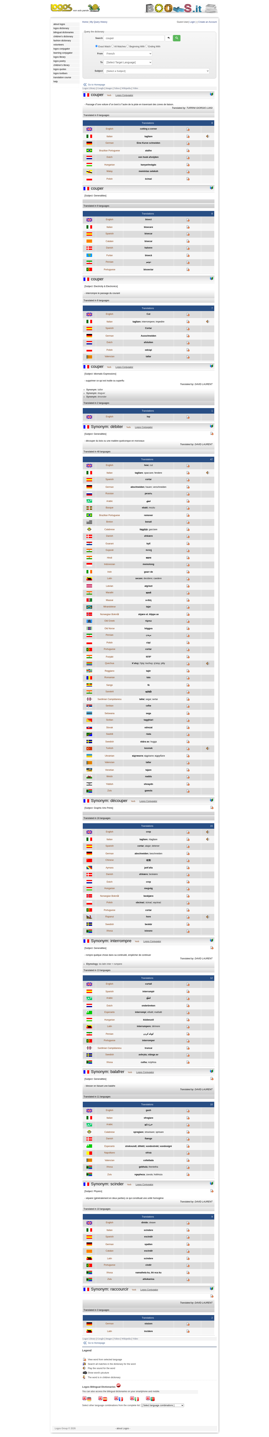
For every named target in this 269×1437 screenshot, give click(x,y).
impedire (160, 321)
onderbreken (148, 1005)
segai (148, 699)
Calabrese (109, 529)
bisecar (148, 233)
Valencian (109, 356)
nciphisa (152, 1062)
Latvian (109, 586)
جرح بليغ (148, 1124)
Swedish (109, 741)
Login (192, 22)
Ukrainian (109, 756)
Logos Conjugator (124, 95)
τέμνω (148, 621)
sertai (155, 699)
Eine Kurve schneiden (148, 143)
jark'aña (148, 867)
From (100, 53)
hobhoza (158, 1174)
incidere (148, 1331)
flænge (148, 1138)
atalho (148, 150)
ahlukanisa (148, 1279)
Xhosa (109, 931)
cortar (148, 479)
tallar (148, 356)
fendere (158, 473)
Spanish (110, 233)
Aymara (109, 867)
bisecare (148, 227)
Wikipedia (126, 88)
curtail (148, 984)
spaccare (148, 473)
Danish (109, 247)
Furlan (109, 255)
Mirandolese (109, 606)
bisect (148, 219)
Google (100, 88)
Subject (99, 71)
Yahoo (117, 88)
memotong (148, 564)
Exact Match (103, 46)
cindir (148, 1265)
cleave (152, 1222)
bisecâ (148, 255)
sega (148, 713)
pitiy (163, 663)
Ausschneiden (148, 336)
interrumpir (148, 991)
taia (148, 677)
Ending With (152, 46)
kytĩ (148, 543)
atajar (148, 846)
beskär (148, 924)
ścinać (148, 179)
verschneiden (159, 487)
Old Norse (109, 628)
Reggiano (109, 671)
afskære (148, 536)
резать (148, 493)
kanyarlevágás (148, 164)
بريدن (148, 635)
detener (156, 846)
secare (138, 578)
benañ (148, 522)
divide (144, 1222)
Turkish (109, 748)
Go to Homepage (96, 84)
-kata (148, 734)
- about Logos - (122, 1428)
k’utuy (135, 663)
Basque (109, 507)
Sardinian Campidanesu (109, 699)
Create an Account (207, 22)
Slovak (109, 727)
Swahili (109, 734)
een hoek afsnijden (148, 157)
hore (148, 916)
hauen (149, 487)
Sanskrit (110, 691)
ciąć (148, 642)
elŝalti (150, 1012)
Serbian (109, 705)
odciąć (148, 350)
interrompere (148, 321)
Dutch (109, 157)
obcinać (140, 902)
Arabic (109, 501)
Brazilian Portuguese (109, 150)
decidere (148, 578)
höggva (148, 628)
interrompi (140, 1012)
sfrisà (148, 1152)
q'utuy (157, 663)
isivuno (148, 931)
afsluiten (148, 342)
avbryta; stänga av (148, 1054)
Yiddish (109, 784)
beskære (153, 874)
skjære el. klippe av (148, 614)
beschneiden (156, 853)
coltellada (148, 1160)
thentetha (153, 1167)
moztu (152, 507)
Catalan (109, 241)
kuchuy (149, 663)
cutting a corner (148, 129)
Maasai (109, 600)
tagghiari (148, 720)
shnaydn (148, 784)
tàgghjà (144, 529)
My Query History (98, 22)
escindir (148, 1236)
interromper (148, 1040)
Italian (109, 136)
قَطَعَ (148, 998)
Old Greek (109, 621)
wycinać (157, 902)
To (101, 62)
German (110, 143)
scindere (148, 1230)
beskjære (148, 896)
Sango (109, 685)
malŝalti (158, 1012)
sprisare (160, 1132)
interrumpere (144, 1026)
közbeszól (148, 1020)
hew (146, 465)
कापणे (148, 593)
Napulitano (109, 1152)
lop (148, 416)
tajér (148, 671)
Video (135, 88)
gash (148, 1110)
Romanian (109, 677)
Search (99, 38)
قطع (148, 501)
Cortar (148, 328)
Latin (109, 578)
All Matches (118, 46)
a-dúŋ (148, 600)
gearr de (148, 572)
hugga (153, 741)
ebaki (145, 507)
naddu (148, 776)
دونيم (148, 262)
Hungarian (109, 164)
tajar (148, 606)
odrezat (148, 727)
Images (109, 88)
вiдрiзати (149, 756)
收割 (148, 860)
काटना (148, 558)
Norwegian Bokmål (109, 614)
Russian (110, 493)
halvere (148, 247)
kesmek (148, 748)
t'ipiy (142, 663)
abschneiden (137, 487)
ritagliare (153, 839)
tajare (148, 770)
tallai (141, 699)
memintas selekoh (148, 171)
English (109, 129)
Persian (109, 262)
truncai (148, 1048)
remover (148, 515)
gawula (148, 790)
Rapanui (109, 916)
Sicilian (109, 720)
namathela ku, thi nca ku (148, 1272)
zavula (149, 1174)
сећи (148, 705)
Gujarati (109, 550)
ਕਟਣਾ (148, 656)
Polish (109, 179)
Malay (109, 171)
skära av (144, 741)
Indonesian (109, 564)
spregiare (138, 1132)
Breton (109, 522)
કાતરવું (148, 550)
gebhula (143, 1167)
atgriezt (148, 586)
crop (148, 831)
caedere (158, 578)
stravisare (149, 1132)
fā (148, 685)
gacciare (153, 529)
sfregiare (148, 1118)
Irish (109, 572)
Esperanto (109, 1012)
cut (151, 465)
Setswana (110, 713)
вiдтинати (137, 756)
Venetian (109, 770)
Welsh (109, 776)
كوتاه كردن (148, 1034)
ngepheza (139, 1174)
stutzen (148, 1323)
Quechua (109, 663)
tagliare (148, 136)
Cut (148, 314)
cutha (144, 1062)
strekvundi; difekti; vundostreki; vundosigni (148, 1146)
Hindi (109, 557)
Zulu (109, 790)
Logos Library (89, 88)
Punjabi (109, 656)
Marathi (109, 592)
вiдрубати (160, 756)
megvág (148, 888)
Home (85, 22)
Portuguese (109, 269)
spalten (148, 1244)
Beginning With (135, 46)
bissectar (148, 269)
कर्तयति (148, 692)
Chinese (109, 860)
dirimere (156, 1026)
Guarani (110, 543)
